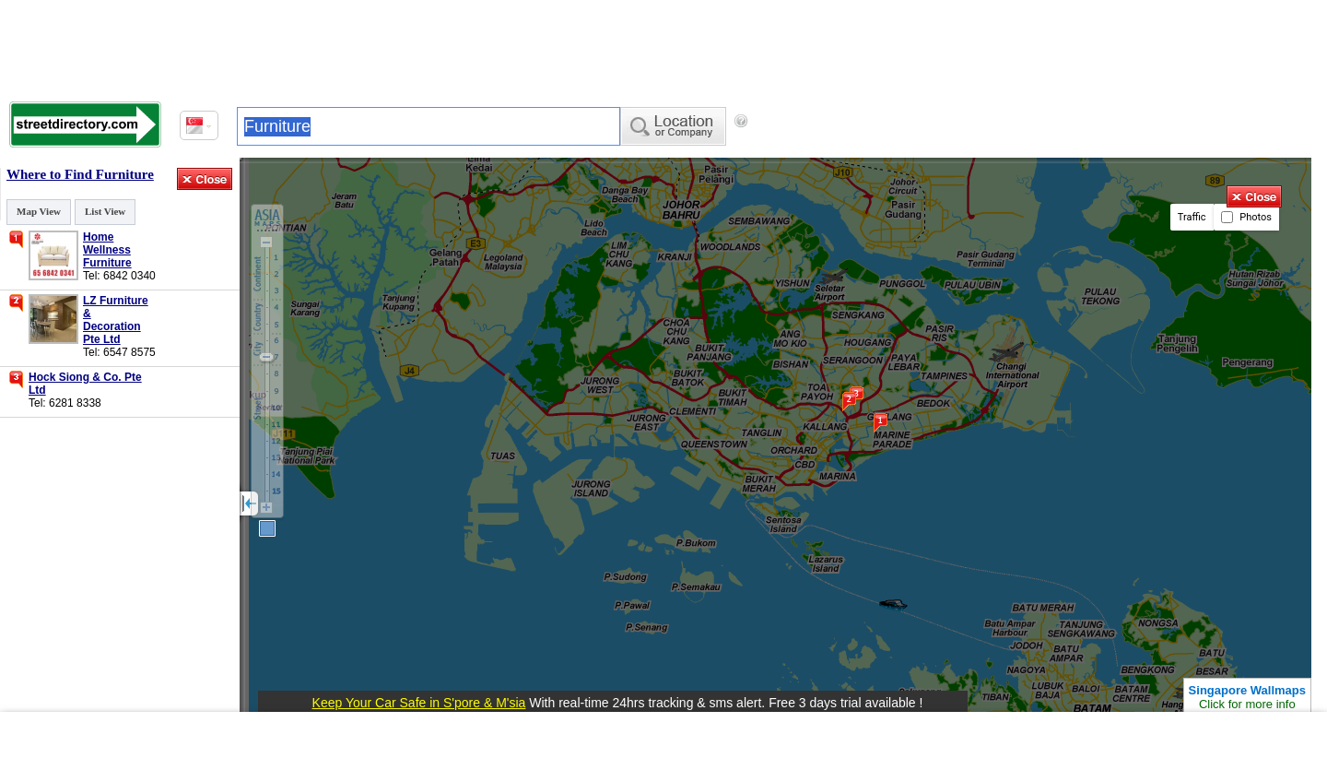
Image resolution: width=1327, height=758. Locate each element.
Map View (39, 211)
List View (105, 211)
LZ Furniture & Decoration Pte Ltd (115, 320)
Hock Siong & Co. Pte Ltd (85, 384)
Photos (1246, 217)
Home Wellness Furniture (107, 250)
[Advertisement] (663, 46)
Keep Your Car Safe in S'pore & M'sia (419, 702)
